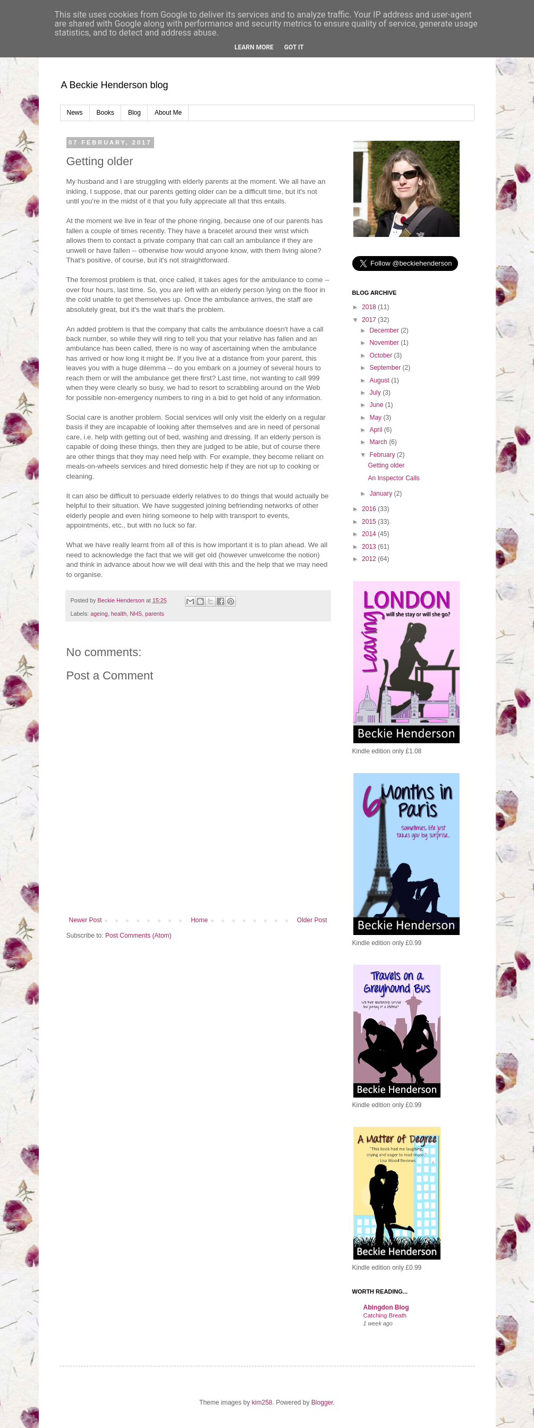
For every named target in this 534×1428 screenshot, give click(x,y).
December (385, 330)
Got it (294, 47)
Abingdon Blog (386, 1307)
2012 (370, 559)
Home (199, 920)
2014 (370, 534)
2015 (370, 521)
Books (105, 112)
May (376, 417)
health (118, 613)
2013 (370, 546)
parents (154, 613)
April (376, 430)
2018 (370, 307)
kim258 (262, 1402)
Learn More (254, 47)
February (382, 454)
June (377, 405)
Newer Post (85, 920)
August (380, 380)
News (75, 112)
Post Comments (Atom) (138, 935)
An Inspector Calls (393, 478)
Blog (134, 112)
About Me (168, 112)
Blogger (322, 1402)
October (381, 355)
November (385, 342)
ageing (98, 613)
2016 (370, 509)
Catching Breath (385, 1315)
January (381, 493)
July (376, 392)
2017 (370, 320)
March (379, 442)
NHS (136, 613)
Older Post (312, 920)
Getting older (386, 465)
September (385, 367)
